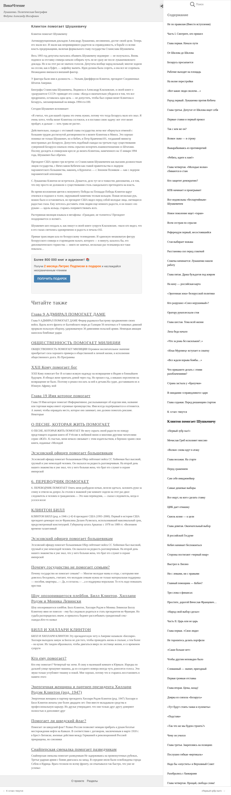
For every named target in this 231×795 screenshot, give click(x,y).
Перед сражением (177, 468)
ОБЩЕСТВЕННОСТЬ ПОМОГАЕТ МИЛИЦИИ (75, 342)
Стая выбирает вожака (180, 241)
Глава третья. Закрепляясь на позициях (189, 744)
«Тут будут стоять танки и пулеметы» (189, 706)
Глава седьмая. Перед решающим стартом (191, 402)
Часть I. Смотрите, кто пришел (185, 33)
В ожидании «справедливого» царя (187, 392)
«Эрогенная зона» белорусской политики (191, 293)
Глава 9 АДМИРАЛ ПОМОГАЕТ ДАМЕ (68, 314)
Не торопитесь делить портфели (186, 640)
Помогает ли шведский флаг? (58, 721)
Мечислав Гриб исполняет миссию (187, 440)
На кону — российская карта (184, 284)
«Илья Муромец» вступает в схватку (188, 350)
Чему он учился (176, 735)
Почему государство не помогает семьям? (70, 567)
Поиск (196, 4)
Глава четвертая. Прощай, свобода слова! (191, 783)
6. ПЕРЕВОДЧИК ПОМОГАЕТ (60, 481)
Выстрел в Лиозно (178, 564)
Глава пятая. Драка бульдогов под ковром (191, 274)
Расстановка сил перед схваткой (185, 251)
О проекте (77, 781)
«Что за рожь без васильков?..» (185, 341)
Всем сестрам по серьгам (182, 222)
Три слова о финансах (180, 592)
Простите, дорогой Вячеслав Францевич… (192, 602)
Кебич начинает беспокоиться (184, 545)
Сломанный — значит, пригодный (187, 668)
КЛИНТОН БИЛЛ (48, 510)
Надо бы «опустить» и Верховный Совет (190, 764)
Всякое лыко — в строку (181, 138)
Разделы (92, 781)
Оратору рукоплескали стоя (183, 312)
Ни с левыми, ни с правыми (183, 573)
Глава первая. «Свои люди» (183, 630)
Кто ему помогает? (48, 658)
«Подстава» (174, 716)
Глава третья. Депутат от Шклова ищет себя (192, 109)
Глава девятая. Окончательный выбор (189, 526)
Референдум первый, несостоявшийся (189, 232)
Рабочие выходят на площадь (184, 71)
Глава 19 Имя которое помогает (60, 396)
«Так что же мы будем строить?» (186, 725)
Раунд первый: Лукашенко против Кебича (191, 100)
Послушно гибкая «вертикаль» (185, 754)
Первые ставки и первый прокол (186, 119)
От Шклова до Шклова (180, 52)
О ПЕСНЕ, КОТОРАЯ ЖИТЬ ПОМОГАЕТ (70, 424)
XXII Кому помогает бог (54, 367)
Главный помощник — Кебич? (184, 583)
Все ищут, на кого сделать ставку (186, 497)
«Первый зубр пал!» (179, 430)
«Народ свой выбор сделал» (183, 611)
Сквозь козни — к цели (180, 516)
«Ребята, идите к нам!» (180, 157)
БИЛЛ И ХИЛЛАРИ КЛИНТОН (61, 629)
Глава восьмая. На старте (181, 459)
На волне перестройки (180, 81)
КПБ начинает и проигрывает (184, 190)
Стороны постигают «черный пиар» (188, 554)
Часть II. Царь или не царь (182, 621)
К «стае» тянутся (177, 411)
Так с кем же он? (177, 128)
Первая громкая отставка (181, 678)
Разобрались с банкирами (182, 773)
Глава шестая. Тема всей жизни (185, 322)
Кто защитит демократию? (182, 180)
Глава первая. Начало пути (182, 43)
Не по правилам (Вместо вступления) (189, 24)
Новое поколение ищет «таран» (185, 213)
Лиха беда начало (177, 331)
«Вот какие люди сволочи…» (184, 90)
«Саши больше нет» (178, 649)
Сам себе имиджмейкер (180, 478)
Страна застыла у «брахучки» (184, 383)
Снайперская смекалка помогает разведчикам (74, 749)
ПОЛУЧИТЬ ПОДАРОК (52, 278)
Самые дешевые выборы (181, 487)
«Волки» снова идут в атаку (183, 449)
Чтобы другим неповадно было (185, 659)
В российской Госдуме (180, 535)
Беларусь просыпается (180, 62)
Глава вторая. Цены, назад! (182, 687)
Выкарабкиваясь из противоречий (186, 148)
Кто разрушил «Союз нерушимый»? (188, 303)
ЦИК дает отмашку (178, 507)
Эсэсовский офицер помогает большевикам (72, 453)
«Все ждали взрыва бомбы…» (184, 360)
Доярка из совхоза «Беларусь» (184, 697)
